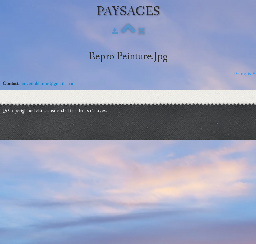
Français (245, 73)
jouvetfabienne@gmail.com (46, 83)
